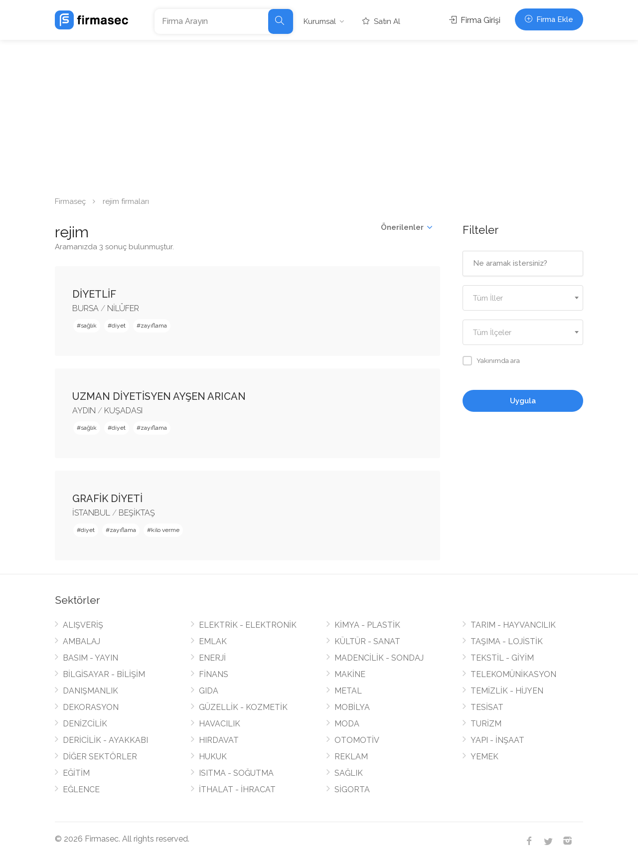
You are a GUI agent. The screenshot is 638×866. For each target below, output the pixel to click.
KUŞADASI (123, 410)
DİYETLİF (94, 294)
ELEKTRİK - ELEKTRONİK (248, 625)
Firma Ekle (549, 19)
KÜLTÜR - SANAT (367, 641)
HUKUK (213, 756)
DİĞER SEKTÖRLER (100, 756)
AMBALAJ (81, 641)
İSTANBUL (91, 513)
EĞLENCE (81, 789)
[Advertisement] (319, 114)
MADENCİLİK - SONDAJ (379, 658)
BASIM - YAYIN (90, 658)
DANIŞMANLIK (90, 690)
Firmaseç (70, 201)
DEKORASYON (91, 707)
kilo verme (165, 529)
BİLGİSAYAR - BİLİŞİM (104, 674)
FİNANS (213, 674)
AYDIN (84, 410)
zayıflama (154, 325)
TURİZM (486, 723)
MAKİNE (349, 674)
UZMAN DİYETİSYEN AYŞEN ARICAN (159, 396)
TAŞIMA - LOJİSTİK (507, 641)
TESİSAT (487, 707)
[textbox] (523, 298)
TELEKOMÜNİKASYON (513, 674)
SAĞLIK (348, 773)
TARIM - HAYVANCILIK (513, 625)
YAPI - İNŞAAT (497, 740)
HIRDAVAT (219, 740)
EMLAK (213, 641)
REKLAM (351, 756)
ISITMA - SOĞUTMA (236, 773)
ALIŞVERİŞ (83, 625)
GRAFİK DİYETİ (107, 499)
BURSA (85, 308)
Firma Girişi (474, 20)
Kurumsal (320, 21)
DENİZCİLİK (85, 723)
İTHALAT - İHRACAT (237, 789)
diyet (119, 325)
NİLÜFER (123, 308)
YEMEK (484, 756)
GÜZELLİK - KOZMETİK (243, 707)
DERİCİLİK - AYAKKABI (105, 740)
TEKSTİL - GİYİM (502, 658)
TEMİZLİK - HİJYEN (507, 690)
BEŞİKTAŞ (137, 513)
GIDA (208, 690)
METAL (348, 690)
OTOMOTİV (356, 740)
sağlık (89, 325)
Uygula (523, 400)
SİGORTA (352, 789)
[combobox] (523, 298)
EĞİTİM (76, 773)
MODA (346, 723)
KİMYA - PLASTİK (367, 625)
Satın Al (381, 21)
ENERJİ (212, 658)
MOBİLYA (352, 707)
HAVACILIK (219, 723)
